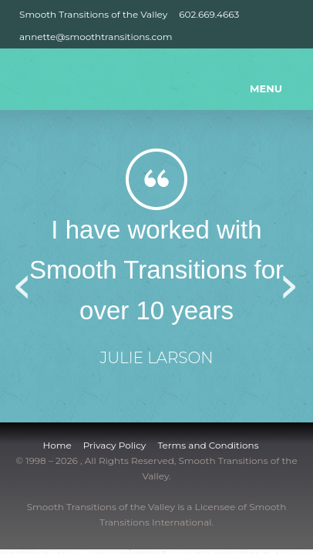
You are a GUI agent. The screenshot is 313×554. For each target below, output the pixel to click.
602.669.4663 (209, 14)
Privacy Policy (114, 445)
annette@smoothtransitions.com (95, 36)
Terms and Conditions (207, 445)
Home (56, 445)
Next (289, 282)
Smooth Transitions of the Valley (93, 14)
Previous (23, 282)
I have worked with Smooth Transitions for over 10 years (156, 270)
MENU (266, 88)
